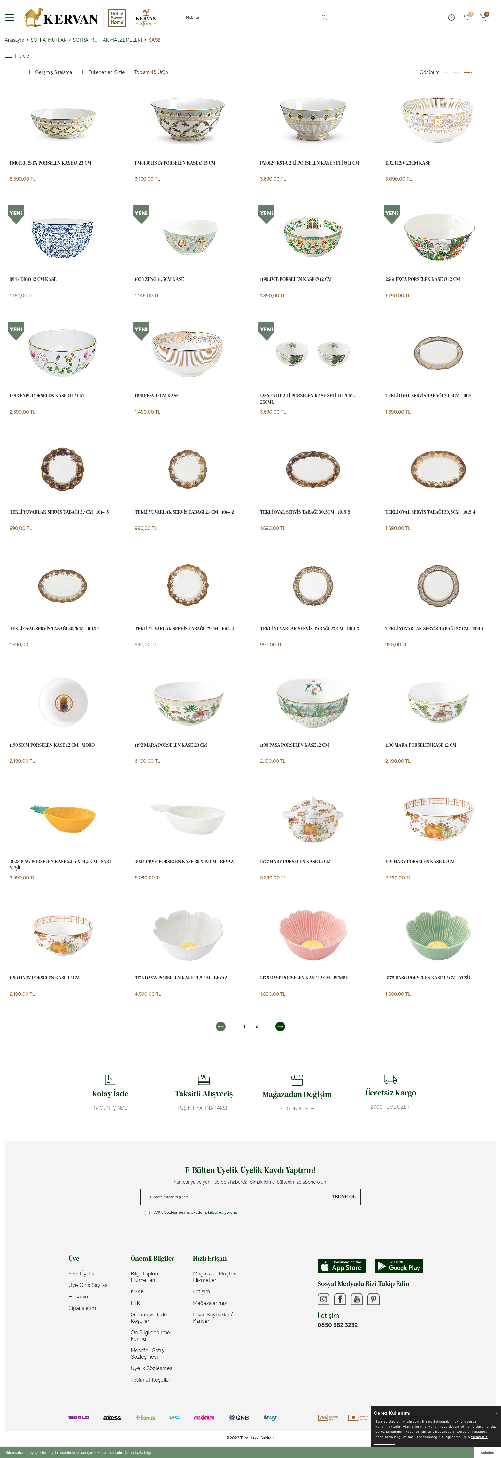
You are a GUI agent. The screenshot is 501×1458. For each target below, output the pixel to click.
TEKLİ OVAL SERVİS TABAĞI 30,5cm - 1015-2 (55, 629)
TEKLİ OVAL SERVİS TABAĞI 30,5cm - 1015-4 (430, 512)
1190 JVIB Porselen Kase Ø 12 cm (296, 279)
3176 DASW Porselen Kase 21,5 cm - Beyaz (181, 978)
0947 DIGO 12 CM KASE (33, 279)
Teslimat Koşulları (151, 1379)
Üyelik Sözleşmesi (152, 1368)
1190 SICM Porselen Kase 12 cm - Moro (52, 745)
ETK (135, 1303)
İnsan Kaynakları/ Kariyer (213, 1317)
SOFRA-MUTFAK (48, 40)
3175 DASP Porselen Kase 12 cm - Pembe (304, 978)
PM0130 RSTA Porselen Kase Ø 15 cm (175, 163)
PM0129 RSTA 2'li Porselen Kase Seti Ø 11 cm (309, 163)
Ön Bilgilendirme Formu (150, 1335)
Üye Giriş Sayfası (88, 1285)
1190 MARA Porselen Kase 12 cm (420, 745)
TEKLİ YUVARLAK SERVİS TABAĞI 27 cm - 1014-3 (309, 629)
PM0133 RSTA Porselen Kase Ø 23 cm (50, 163)
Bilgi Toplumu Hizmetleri (147, 1276)
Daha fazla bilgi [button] (138, 1452)
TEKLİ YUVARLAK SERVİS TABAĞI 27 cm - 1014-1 (434, 629)
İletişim (201, 1291)
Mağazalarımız (210, 1303)
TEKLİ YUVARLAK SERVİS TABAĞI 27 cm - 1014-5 (59, 512)
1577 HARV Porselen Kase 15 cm (295, 861)
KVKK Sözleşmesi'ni (170, 1212)
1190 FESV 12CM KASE (157, 396)
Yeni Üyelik (81, 1273)
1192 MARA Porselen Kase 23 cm (171, 745)
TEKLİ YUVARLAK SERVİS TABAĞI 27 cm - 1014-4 (184, 629)
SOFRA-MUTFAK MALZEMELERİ (107, 40)
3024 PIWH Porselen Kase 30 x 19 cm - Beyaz (184, 861)
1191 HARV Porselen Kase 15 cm (420, 861)
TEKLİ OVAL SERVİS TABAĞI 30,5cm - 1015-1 (430, 396)
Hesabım (78, 1296)
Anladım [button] (487, 1452)
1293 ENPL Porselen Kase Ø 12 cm (47, 396)
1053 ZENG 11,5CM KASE (159, 279)
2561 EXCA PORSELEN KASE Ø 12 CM (422, 279)
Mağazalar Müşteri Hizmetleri (214, 1276)
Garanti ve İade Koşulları (149, 1317)
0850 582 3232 (338, 1325)
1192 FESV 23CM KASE (407, 163)
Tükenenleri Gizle (103, 72)
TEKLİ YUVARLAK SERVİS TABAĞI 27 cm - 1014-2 (184, 512)
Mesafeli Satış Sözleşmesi (147, 1353)
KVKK (137, 1291)
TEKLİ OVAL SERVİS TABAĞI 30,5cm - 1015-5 (305, 512)
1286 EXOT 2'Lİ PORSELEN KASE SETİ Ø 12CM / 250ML (308, 399)
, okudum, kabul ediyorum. (191, 1212)
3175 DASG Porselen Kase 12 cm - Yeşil (428, 978)
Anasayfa (14, 40)
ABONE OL (343, 1196)
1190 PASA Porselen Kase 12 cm (294, 745)
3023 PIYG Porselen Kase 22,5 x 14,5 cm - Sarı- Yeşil (61, 864)
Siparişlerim (82, 1308)
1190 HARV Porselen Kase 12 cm (45, 978)
